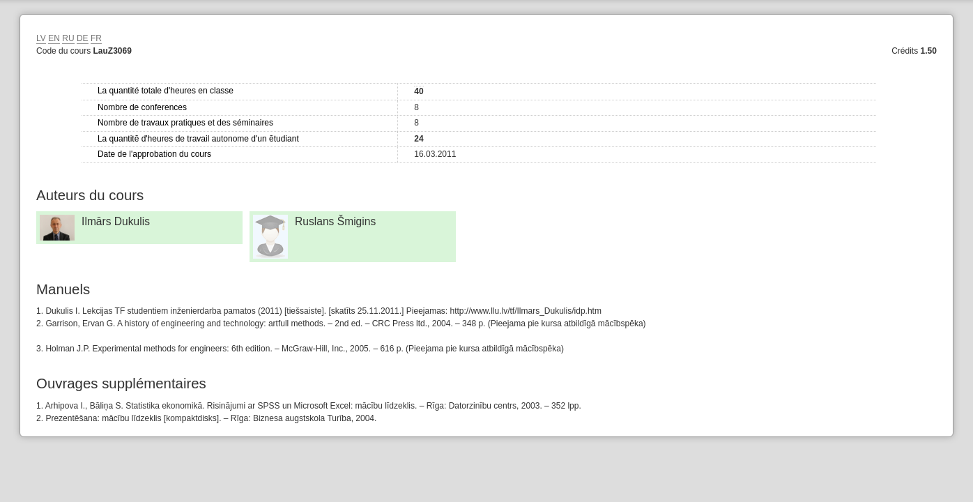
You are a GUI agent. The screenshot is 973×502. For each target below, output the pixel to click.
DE (83, 38)
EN (54, 38)
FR (96, 38)
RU (68, 38)
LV (41, 38)
